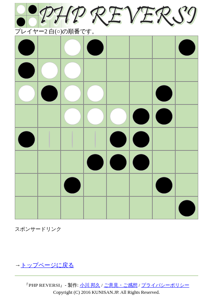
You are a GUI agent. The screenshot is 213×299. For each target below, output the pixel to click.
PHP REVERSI (44, 285)
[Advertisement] (101, 244)
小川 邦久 (90, 285)
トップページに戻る (47, 265)
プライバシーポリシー (165, 285)
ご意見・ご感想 (121, 285)
